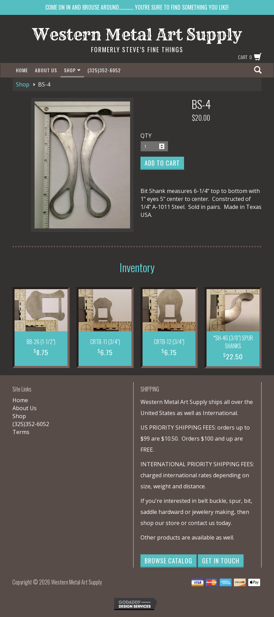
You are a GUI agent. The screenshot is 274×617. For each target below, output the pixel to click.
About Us (46, 70)
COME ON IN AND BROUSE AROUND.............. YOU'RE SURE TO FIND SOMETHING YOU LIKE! (137, 7)
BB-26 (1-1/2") (41, 342)
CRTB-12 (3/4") (169, 342)
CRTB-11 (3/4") (105, 342)
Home (22, 70)
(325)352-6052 (104, 70)
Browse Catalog (168, 560)
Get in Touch (220, 560)
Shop (72, 70)
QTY (146, 135)
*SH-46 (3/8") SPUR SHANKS (233, 342)
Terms (20, 432)
